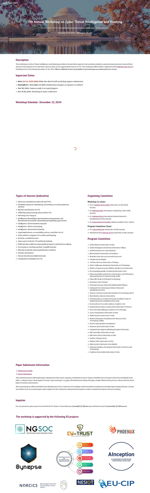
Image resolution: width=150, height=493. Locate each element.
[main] (75, 21)
